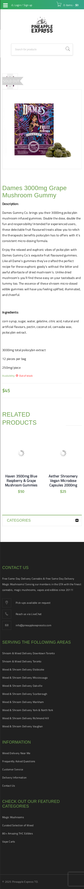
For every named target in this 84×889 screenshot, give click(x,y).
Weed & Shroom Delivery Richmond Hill (25, 718)
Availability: (8, 376)
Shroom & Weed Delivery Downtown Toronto (28, 653)
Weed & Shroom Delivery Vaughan (22, 726)
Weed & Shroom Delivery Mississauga (25, 677)
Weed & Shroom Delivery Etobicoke (23, 669)
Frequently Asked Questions (18, 761)
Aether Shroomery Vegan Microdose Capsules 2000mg (63, 480)
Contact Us (8, 785)
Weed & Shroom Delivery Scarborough (24, 694)
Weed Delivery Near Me (16, 753)
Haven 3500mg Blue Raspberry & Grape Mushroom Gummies (21, 480)
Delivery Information (14, 777)
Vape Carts (8, 841)
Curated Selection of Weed (17, 825)
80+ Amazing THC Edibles (17, 833)
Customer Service (12, 769)
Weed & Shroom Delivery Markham (23, 702)
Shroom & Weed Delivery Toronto (21, 661)
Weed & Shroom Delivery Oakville (22, 686)
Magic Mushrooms (13, 817)
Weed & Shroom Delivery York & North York (27, 710)
